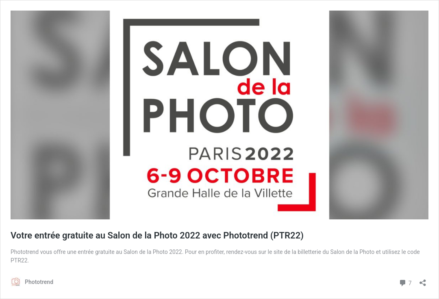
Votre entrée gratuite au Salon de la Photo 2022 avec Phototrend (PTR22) (157, 235)
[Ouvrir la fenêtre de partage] (422, 280)
